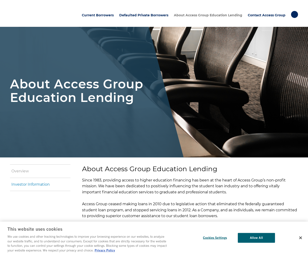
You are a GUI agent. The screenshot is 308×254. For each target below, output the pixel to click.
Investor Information (30, 184)
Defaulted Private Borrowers (143, 15)
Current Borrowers (98, 15)
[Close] (300, 239)
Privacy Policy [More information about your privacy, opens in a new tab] (105, 251)
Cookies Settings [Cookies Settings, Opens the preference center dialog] (215, 238)
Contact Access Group (266, 15)
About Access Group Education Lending (208, 15)
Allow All (256, 238)
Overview (20, 171)
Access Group (28, 13)
